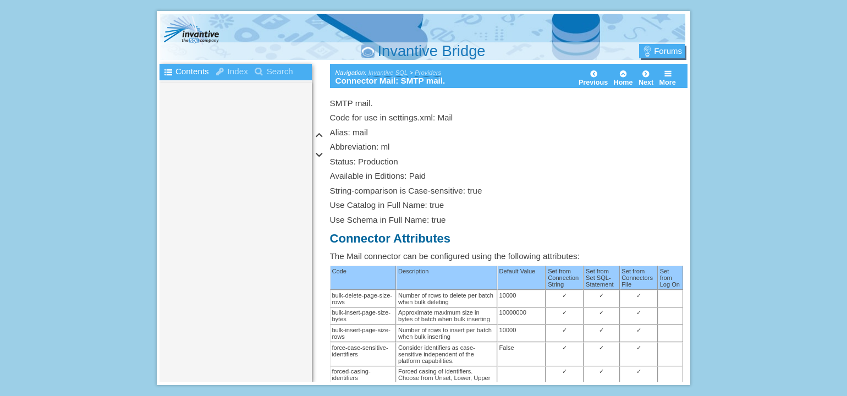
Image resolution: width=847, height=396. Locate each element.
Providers (428, 72)
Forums (668, 51)
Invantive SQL (388, 72)
